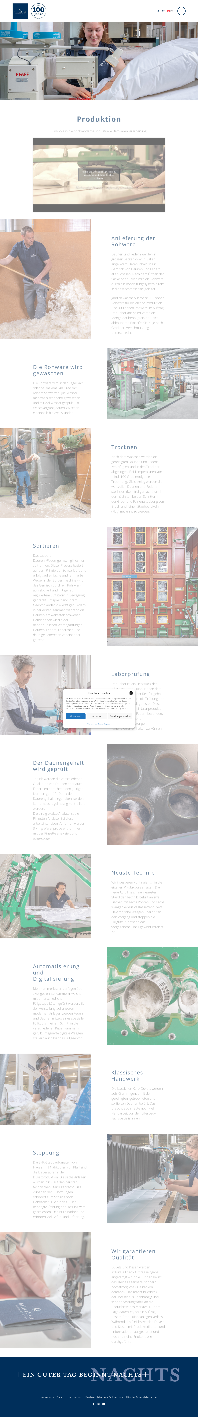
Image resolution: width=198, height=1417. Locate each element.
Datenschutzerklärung (94, 724)
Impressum (108, 724)
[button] (131, 693)
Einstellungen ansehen (120, 716)
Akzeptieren (75, 716)
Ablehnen (96, 716)
